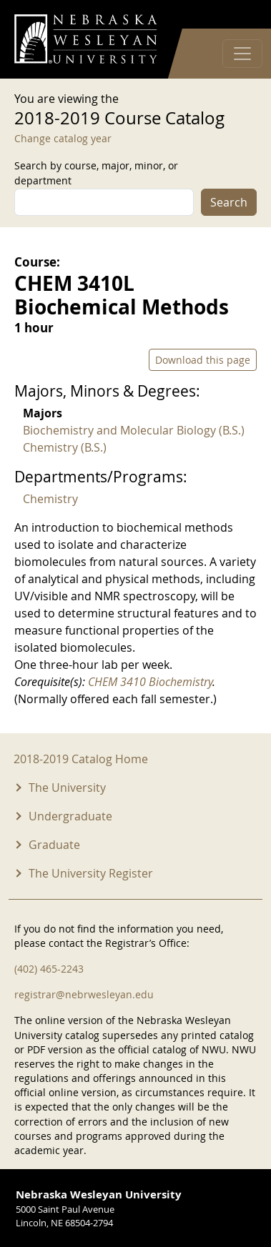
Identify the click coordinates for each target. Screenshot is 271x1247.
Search (228, 202)
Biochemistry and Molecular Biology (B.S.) (134, 430)
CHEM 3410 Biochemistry (150, 682)
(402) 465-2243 (49, 968)
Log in (238, 14)
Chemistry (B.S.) (65, 447)
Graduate (54, 845)
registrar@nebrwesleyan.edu (84, 994)
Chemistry (50, 499)
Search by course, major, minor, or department (96, 173)
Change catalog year (63, 138)
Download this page (202, 360)
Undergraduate (70, 816)
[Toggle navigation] (242, 53)
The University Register (91, 873)
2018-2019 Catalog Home (81, 759)
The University (67, 787)
